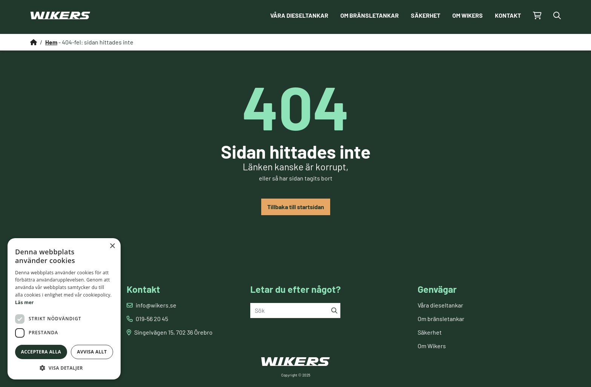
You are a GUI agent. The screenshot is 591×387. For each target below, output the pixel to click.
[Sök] (334, 310)
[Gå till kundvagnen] (537, 15)
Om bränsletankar (369, 15)
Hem (51, 42)
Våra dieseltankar (299, 15)
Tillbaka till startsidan (295, 206)
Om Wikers (467, 15)
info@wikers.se (156, 305)
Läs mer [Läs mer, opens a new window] (24, 302)
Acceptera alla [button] (41, 352)
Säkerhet (425, 15)
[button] (64, 368)
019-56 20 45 (152, 318)
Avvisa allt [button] (92, 352)
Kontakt (508, 15)
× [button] (112, 246)
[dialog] (64, 308)
